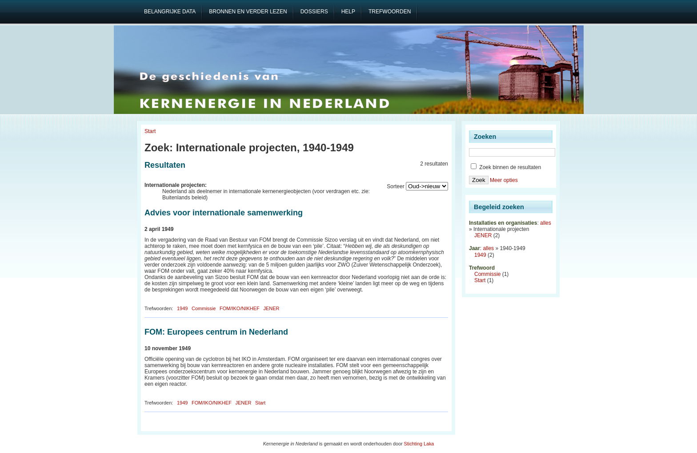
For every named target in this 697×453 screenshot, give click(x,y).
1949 (182, 308)
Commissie (204, 308)
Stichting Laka (419, 443)
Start (150, 131)
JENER (271, 308)
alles (545, 223)
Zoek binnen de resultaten (506, 167)
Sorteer (395, 186)
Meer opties (504, 180)
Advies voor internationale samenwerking (223, 212)
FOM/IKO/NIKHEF (240, 308)
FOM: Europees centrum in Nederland (216, 332)
